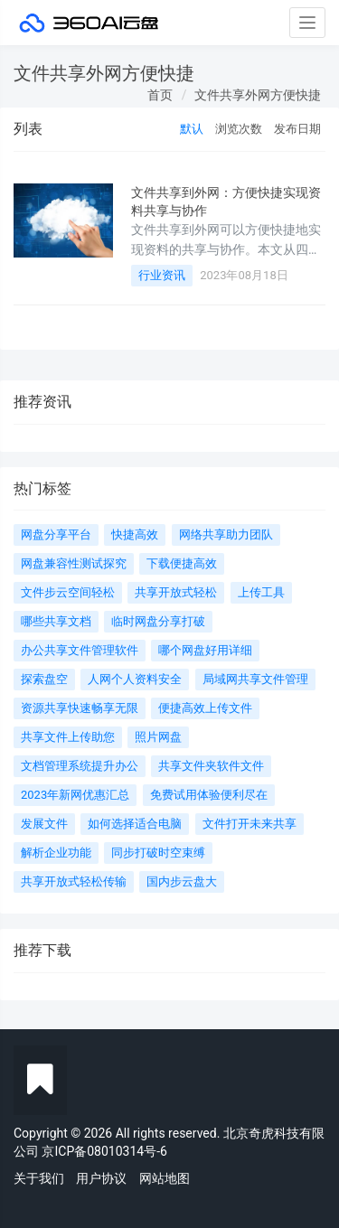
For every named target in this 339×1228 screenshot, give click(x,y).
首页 (160, 95)
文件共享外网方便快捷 (257, 95)
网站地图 (164, 1178)
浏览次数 (238, 129)
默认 (191, 129)
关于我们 (39, 1178)
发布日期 (297, 129)
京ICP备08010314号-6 (104, 1151)
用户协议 (101, 1178)
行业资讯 (161, 275)
